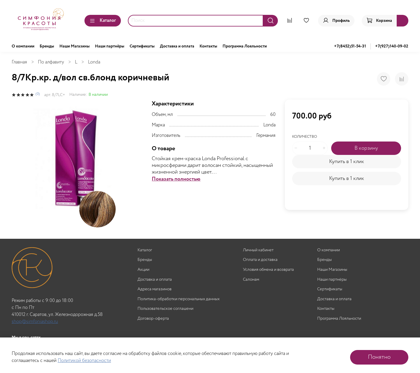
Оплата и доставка (260, 260)
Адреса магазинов (154, 289)
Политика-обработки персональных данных (178, 299)
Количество (304, 137)
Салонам (251, 280)
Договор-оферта (153, 319)
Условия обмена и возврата (268, 270)
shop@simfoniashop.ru (35, 321)
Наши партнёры (109, 46)
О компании (23, 46)
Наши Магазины (74, 46)
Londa (94, 62)
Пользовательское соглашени (165, 309)
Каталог (102, 20)
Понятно (379, 357)
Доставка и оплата (177, 46)
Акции (143, 270)
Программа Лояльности (245, 46)
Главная (19, 62)
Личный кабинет (258, 250)
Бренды (47, 46)
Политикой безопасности (84, 360)
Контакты (208, 46)
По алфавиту (51, 62)
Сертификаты (142, 46)
